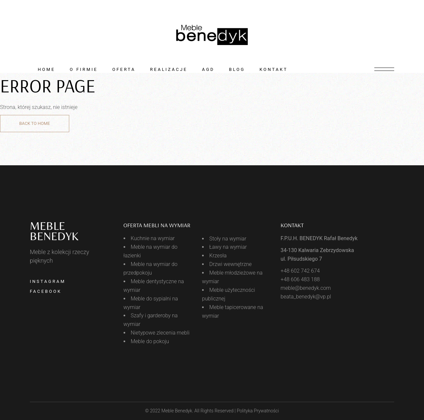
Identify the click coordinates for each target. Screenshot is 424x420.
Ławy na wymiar (228, 247)
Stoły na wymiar (227, 239)
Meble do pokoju (150, 341)
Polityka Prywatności (258, 410)
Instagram (48, 281)
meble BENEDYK (54, 231)
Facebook (46, 291)
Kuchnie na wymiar (153, 238)
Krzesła (218, 255)
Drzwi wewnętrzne (230, 264)
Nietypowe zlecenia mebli (160, 333)
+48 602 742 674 (300, 271)
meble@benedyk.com (306, 288)
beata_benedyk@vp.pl (306, 296)
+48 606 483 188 (300, 279)
